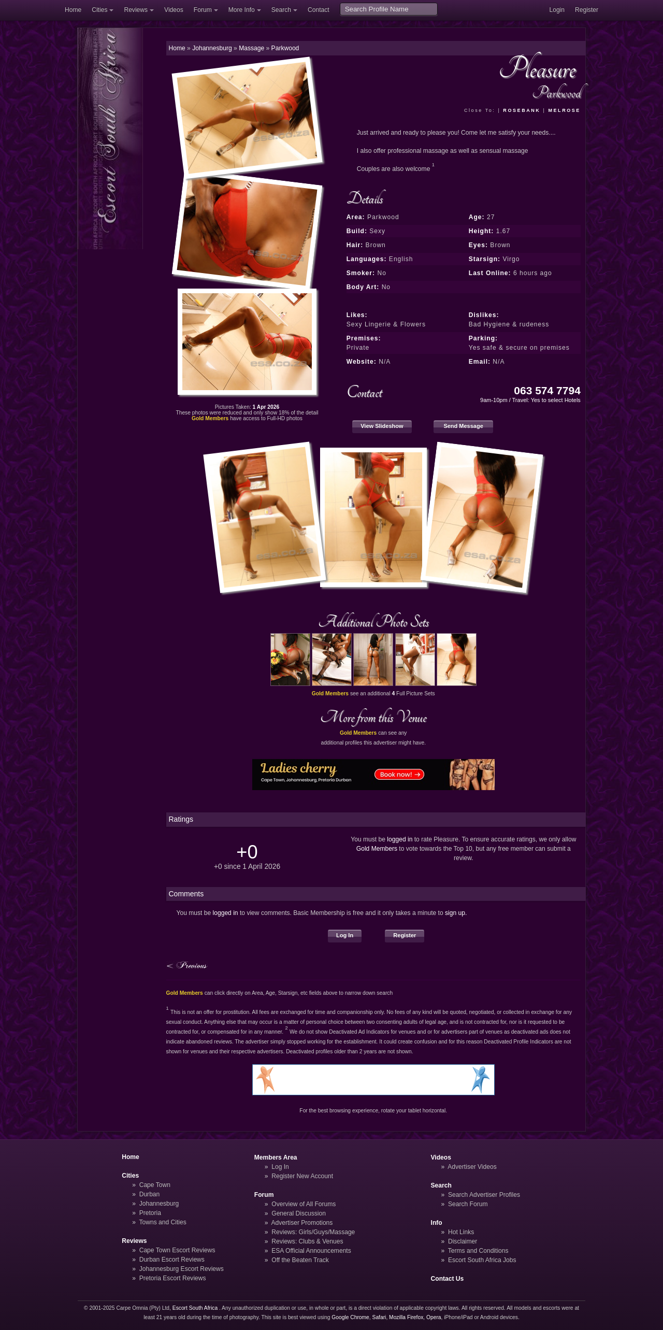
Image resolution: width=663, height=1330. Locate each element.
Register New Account (302, 1176)
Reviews (136, 9)
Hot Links (461, 1232)
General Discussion (298, 1213)
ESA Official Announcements (311, 1250)
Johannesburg (159, 1203)
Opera (433, 1317)
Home (73, 9)
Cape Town (154, 1185)
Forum (203, 9)
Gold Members (376, 848)
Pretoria (150, 1213)
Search (281, 9)
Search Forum (468, 1204)
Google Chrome (350, 1317)
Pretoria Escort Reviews (172, 1278)
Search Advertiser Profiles (484, 1194)
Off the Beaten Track (300, 1260)
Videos (173, 9)
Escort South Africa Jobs (482, 1260)
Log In (344, 935)
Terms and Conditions (478, 1250)
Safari (379, 1317)
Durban (149, 1194)
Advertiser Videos (472, 1166)
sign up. (456, 913)
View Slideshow (382, 426)
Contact (318, 9)
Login (557, 9)
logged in (399, 839)
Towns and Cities (162, 1222)
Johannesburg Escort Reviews (181, 1268)
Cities (99, 9)
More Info (241, 9)
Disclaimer (462, 1241)
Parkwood (285, 48)
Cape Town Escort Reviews (177, 1250)
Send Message (463, 426)
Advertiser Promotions (302, 1222)
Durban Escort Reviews (172, 1259)
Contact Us (447, 1278)
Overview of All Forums (303, 1204)
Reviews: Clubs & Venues (307, 1241)
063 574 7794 (547, 390)
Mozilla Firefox (406, 1317)
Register (586, 9)
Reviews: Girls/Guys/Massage (313, 1232)
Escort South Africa (195, 1308)
